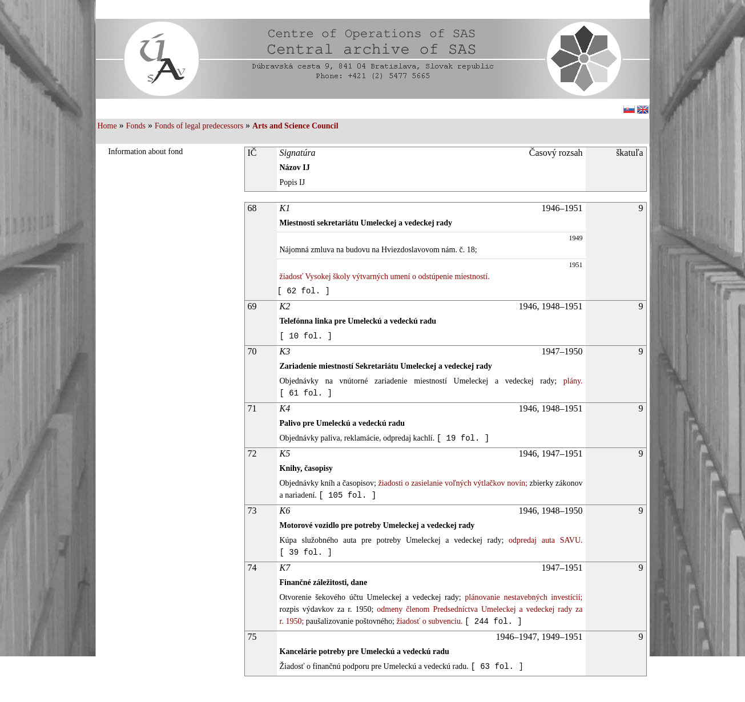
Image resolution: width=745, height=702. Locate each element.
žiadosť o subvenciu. (428, 621)
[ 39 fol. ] (306, 552)
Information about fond (145, 151)
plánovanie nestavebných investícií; (522, 597)
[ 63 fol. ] (496, 666)
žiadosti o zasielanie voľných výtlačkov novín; (451, 483)
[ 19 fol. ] (463, 438)
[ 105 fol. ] (347, 495)
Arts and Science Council (295, 126)
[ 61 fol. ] (306, 393)
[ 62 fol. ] (303, 291)
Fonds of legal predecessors (199, 126)
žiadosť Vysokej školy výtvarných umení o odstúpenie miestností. (385, 276)
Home (107, 126)
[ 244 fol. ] (493, 621)
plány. (569, 381)
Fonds (136, 126)
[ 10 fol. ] (306, 336)
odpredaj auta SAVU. (543, 540)
